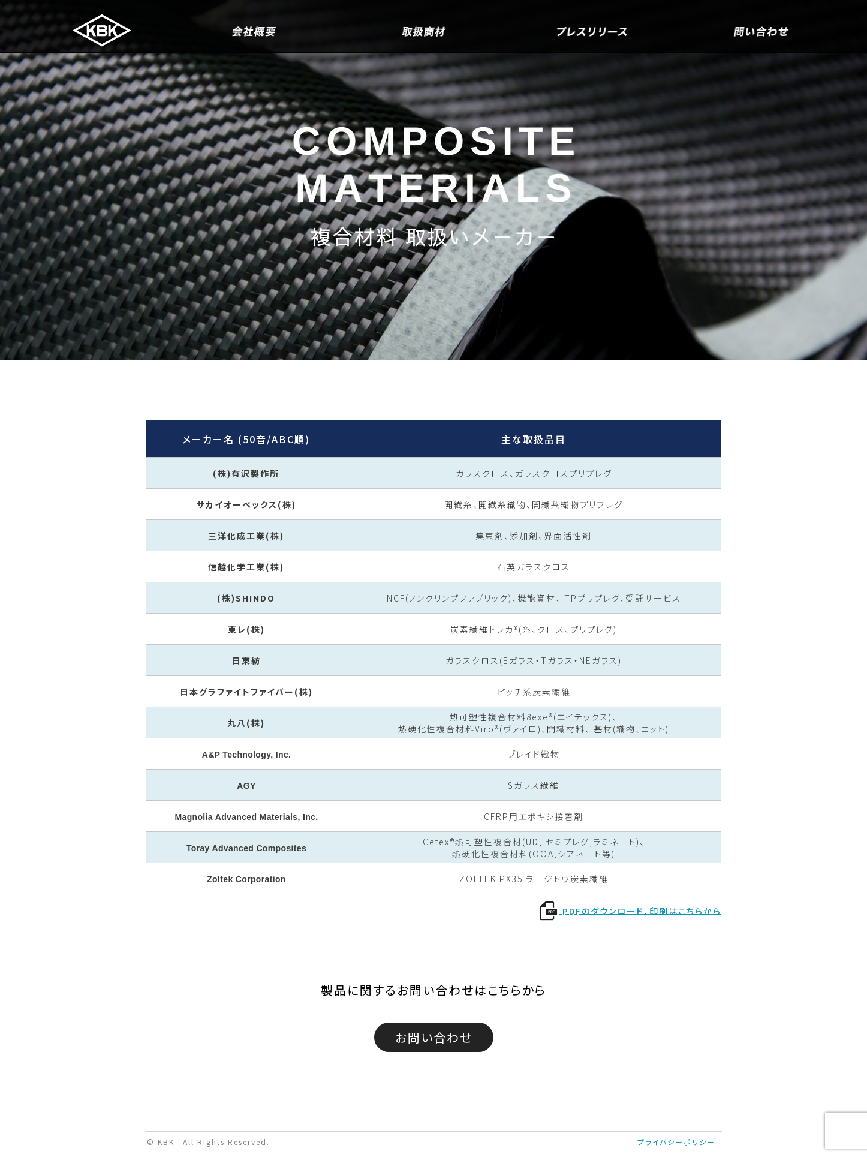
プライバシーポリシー (676, 1142)
